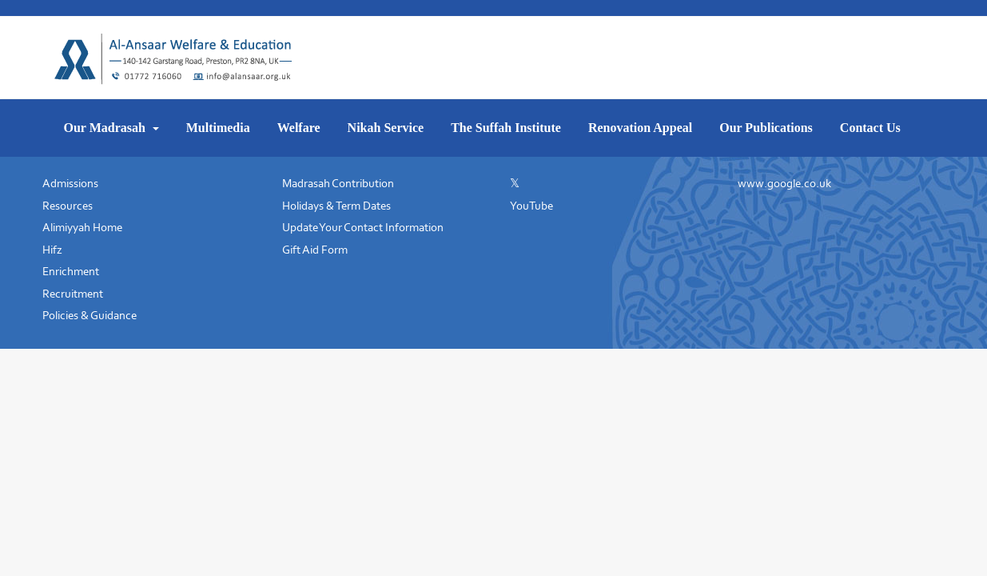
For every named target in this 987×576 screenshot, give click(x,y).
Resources (67, 205)
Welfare (298, 127)
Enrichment (70, 271)
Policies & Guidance (89, 315)
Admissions (70, 183)
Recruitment (72, 293)
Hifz (52, 249)
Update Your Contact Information (363, 227)
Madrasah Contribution (338, 183)
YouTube (531, 205)
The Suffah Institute (506, 127)
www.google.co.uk (784, 183)
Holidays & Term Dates (336, 205)
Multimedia (218, 127)
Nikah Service (386, 127)
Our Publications (766, 127)
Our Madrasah (106, 127)
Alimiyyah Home (82, 227)
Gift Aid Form (315, 249)
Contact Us (870, 127)
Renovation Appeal (640, 127)
